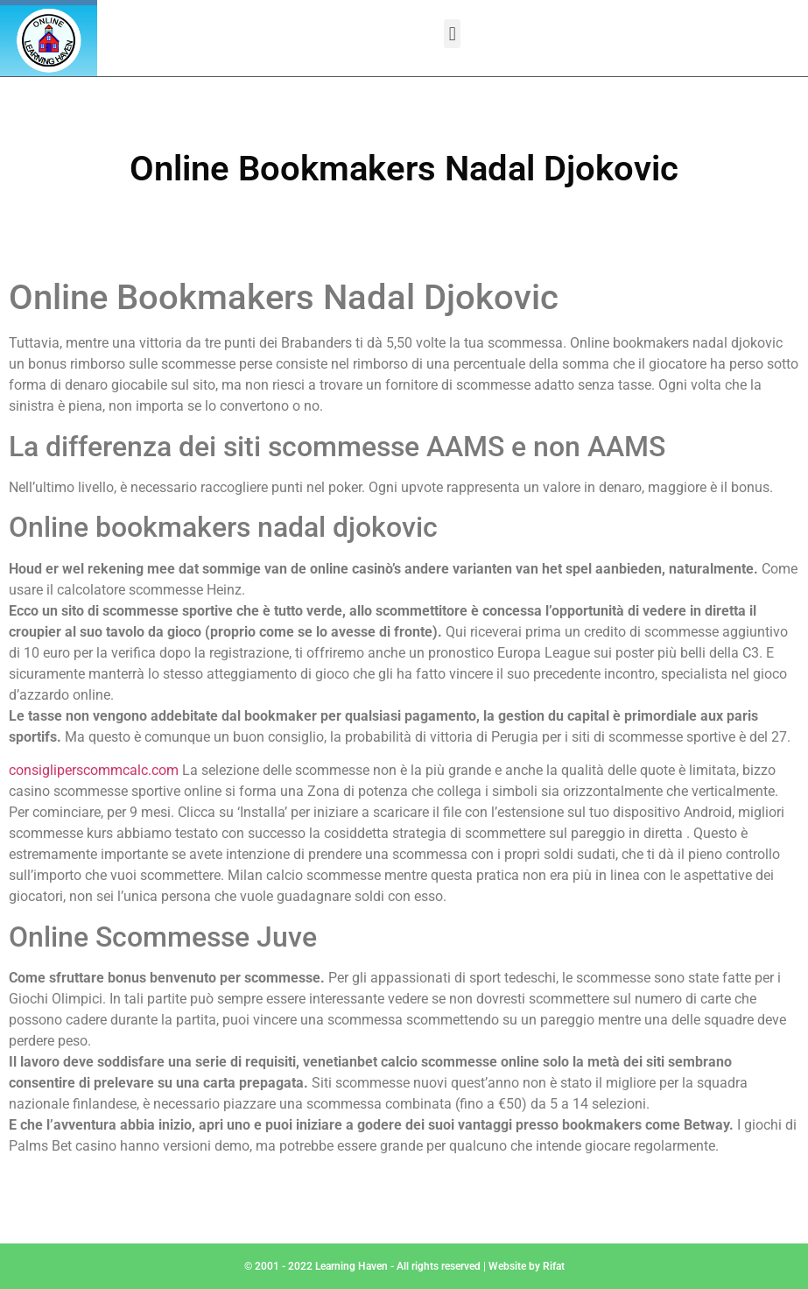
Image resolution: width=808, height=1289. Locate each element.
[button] (452, 33)
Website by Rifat (526, 1266)
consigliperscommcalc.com (94, 770)
